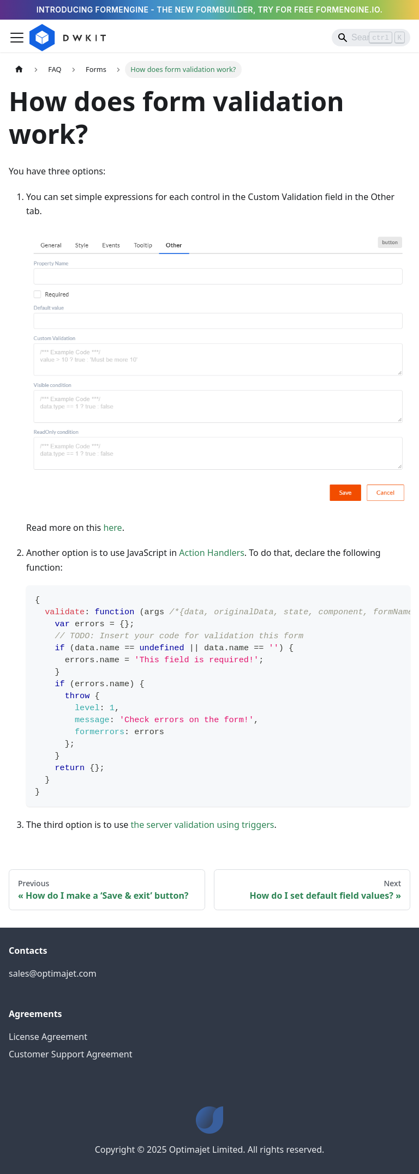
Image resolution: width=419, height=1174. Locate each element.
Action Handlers (211, 553)
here (112, 528)
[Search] (371, 37)
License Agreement (48, 1037)
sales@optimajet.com (53, 973)
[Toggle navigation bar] (17, 37)
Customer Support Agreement (71, 1054)
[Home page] (19, 69)
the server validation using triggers (202, 825)
